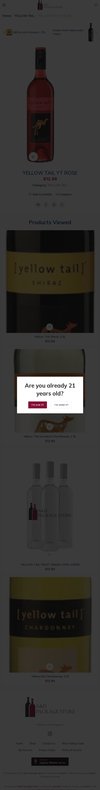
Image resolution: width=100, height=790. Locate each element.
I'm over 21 (38, 404)
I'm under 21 (61, 404)
